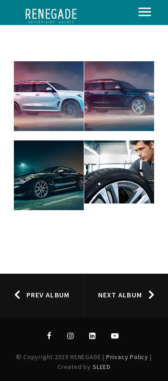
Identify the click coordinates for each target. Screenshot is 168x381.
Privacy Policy (128, 357)
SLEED (102, 367)
